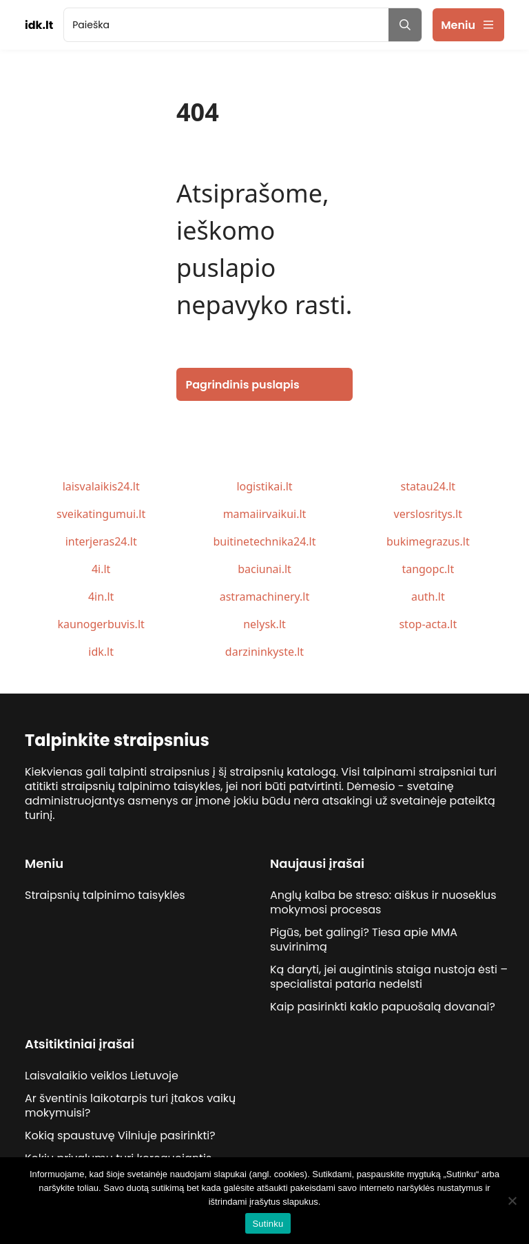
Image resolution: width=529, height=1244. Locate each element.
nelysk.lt (264, 624)
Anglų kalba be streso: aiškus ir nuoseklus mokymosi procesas (383, 902)
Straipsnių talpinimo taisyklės (105, 895)
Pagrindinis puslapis (243, 385)
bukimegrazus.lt (428, 541)
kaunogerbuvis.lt (101, 624)
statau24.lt (428, 486)
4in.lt (101, 596)
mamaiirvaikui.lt (265, 513)
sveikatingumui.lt (100, 513)
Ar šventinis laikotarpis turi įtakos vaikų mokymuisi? (130, 1105)
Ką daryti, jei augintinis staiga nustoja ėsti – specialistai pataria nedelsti (389, 977)
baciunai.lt (264, 569)
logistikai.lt (264, 486)
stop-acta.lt (428, 624)
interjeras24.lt (101, 541)
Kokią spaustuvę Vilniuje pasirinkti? (120, 1135)
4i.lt (101, 569)
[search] (226, 25)
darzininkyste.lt (264, 651)
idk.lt (101, 651)
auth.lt (428, 596)
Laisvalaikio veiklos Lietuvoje (101, 1076)
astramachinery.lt (265, 596)
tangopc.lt (428, 569)
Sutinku (267, 1224)
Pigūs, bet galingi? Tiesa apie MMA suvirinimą (363, 939)
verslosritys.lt (428, 513)
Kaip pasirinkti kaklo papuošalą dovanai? (382, 1007)
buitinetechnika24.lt (264, 541)
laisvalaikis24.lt (101, 486)
